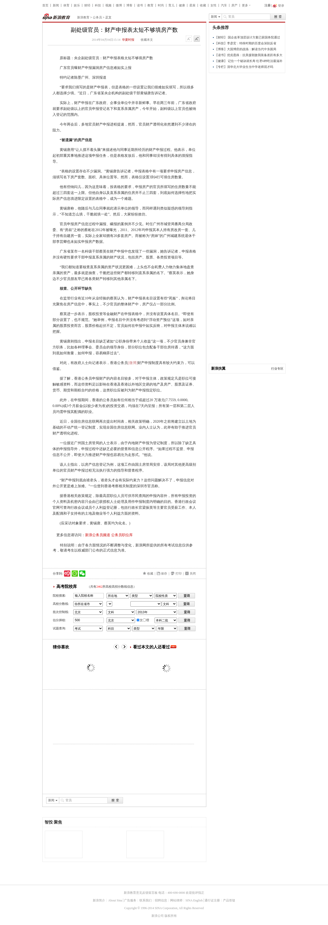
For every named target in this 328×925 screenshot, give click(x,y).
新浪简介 (99, 900)
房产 (234, 5)
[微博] (132, 363)
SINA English (194, 900)
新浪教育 (83, 17)
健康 (182, 5)
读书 (140, 5)
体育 (66, 5)
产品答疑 (229, 900)
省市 (109, 604)
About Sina (115, 900)
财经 (87, 5)
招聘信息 (161, 900)
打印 (179, 573)
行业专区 (277, 368)
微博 (119, 5)
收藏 (203, 5)
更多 (245, 5)
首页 (45, 5)
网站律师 (176, 900)
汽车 (224, 5)
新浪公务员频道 (97, 535)
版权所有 (171, 916)
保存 (164, 573)
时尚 (161, 5)
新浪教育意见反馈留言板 (141, 893)
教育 (150, 5)
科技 (98, 5)
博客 (129, 5)
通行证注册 (212, 900)
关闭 (193, 573)
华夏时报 (128, 39)
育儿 (171, 5)
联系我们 (145, 900)
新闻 (56, 5)
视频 (108, 5)
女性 (213, 5)
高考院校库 (66, 586)
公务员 (97, 17)
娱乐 (77, 5)
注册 (267, 5)
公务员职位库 (122, 535)
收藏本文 (147, 39)
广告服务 (130, 900)
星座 (192, 5)
